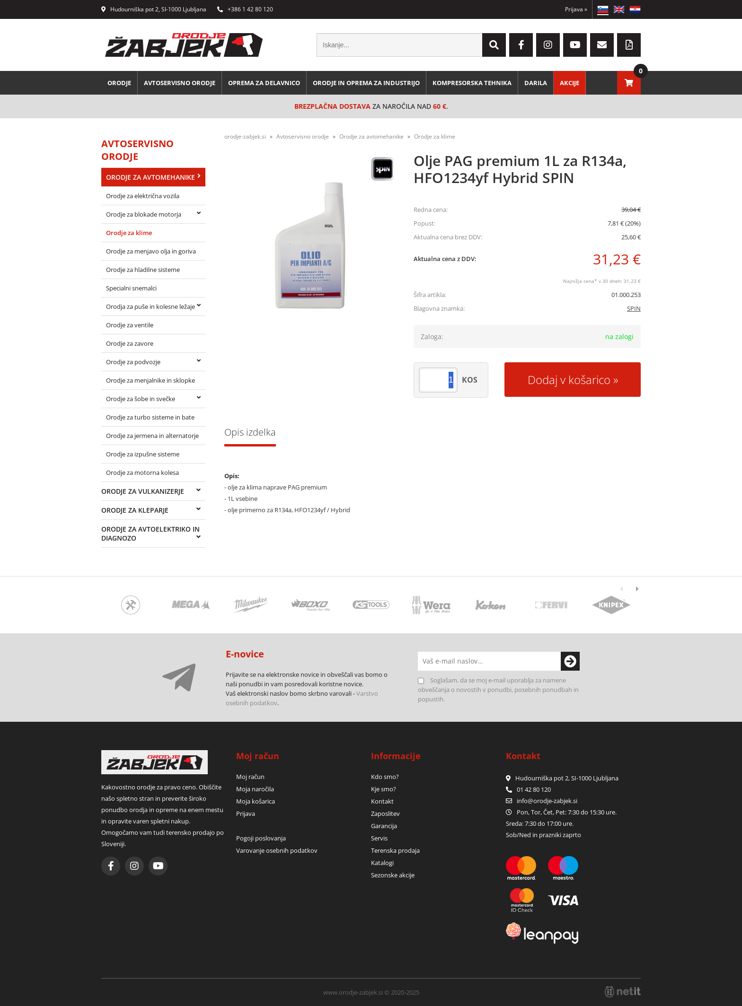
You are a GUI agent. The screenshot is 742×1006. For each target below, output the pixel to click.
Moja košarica (255, 801)
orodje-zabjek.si (245, 136)
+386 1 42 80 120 (245, 9)
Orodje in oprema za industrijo (366, 83)
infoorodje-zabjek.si (547, 800)
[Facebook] (521, 45)
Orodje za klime (129, 232)
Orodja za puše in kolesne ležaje (150, 306)
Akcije (569, 83)
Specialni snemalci (131, 288)
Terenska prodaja (395, 850)
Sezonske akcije (393, 875)
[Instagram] (548, 45)
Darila (535, 83)
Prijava (576, 9)
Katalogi (382, 862)
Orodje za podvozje (133, 362)
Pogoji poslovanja (261, 838)
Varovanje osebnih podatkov (277, 850)
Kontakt (382, 801)
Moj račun (250, 776)
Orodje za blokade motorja (143, 214)
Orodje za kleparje (134, 510)
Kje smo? (383, 789)
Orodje (119, 83)
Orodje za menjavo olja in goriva (151, 251)
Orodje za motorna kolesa (142, 472)
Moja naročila (255, 789)
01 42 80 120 (528, 789)
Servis (379, 838)
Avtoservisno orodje (179, 83)
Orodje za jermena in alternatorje (152, 435)
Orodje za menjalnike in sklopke (150, 380)
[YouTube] (575, 45)
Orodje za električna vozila (142, 196)
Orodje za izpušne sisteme (142, 454)
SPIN (634, 308)
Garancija (384, 826)
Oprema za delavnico (264, 83)
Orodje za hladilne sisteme (143, 269)
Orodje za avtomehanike (150, 177)
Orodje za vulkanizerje (142, 491)
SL (603, 9)
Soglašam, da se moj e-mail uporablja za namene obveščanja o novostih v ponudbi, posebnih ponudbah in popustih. (498, 689)
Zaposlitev (385, 813)
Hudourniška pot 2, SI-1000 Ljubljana (153, 9)
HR (635, 9)
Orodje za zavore (129, 343)
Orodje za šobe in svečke (140, 398)
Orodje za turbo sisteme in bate (150, 417)
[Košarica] (629, 83)
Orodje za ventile (129, 325)
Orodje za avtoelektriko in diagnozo (150, 533)
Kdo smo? (385, 776)
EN (619, 9)
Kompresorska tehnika (472, 83)
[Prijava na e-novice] (570, 661)
